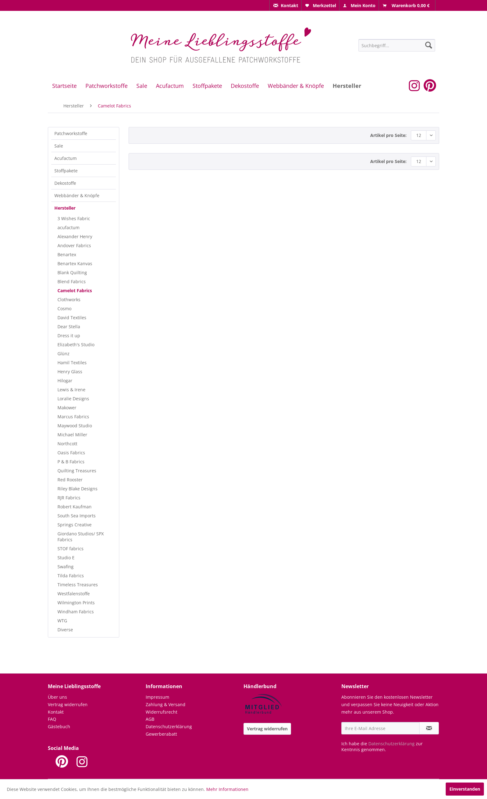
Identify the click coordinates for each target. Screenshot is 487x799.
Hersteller (64, 208)
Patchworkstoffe (70, 133)
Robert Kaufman (74, 507)
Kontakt (56, 712)
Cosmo (64, 308)
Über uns (57, 697)
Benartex (66, 254)
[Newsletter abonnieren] (429, 728)
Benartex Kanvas (74, 263)
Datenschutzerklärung (169, 726)
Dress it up (68, 335)
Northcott (67, 444)
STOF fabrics (70, 549)
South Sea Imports (76, 516)
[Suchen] (428, 45)
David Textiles (71, 317)
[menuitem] (285, 5)
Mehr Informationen (227, 789)
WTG (62, 621)
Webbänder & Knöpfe (76, 195)
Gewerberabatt (161, 734)
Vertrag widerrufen (68, 704)
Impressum (157, 697)
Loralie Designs (73, 399)
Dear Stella (68, 326)
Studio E (66, 558)
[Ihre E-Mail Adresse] (380, 728)
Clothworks (68, 299)
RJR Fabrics (68, 498)
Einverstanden (464, 789)
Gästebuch (59, 726)
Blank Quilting (72, 272)
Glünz (63, 353)
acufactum (68, 227)
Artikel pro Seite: (388, 135)
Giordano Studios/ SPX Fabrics (80, 537)
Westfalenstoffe (73, 594)
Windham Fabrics (75, 612)
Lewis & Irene (71, 390)
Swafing (65, 567)
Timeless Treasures (77, 585)
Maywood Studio (74, 426)
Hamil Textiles (72, 362)
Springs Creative (74, 525)
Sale (58, 146)
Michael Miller (72, 435)
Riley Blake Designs (77, 489)
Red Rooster (70, 480)
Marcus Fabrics (73, 417)
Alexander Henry (74, 236)
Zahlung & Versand (165, 704)
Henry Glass (69, 372)
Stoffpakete (66, 171)
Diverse (65, 630)
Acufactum (65, 158)
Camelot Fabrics (74, 290)
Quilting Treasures (76, 471)
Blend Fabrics (71, 281)
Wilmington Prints (76, 603)
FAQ (52, 719)
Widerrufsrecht (161, 712)
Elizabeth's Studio (75, 344)
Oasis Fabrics (71, 453)
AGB (150, 719)
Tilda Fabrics (70, 576)
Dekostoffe (65, 183)
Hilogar (64, 381)
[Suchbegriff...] (396, 45)
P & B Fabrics (70, 462)
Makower (66, 408)
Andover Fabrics (74, 245)
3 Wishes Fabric (73, 218)
